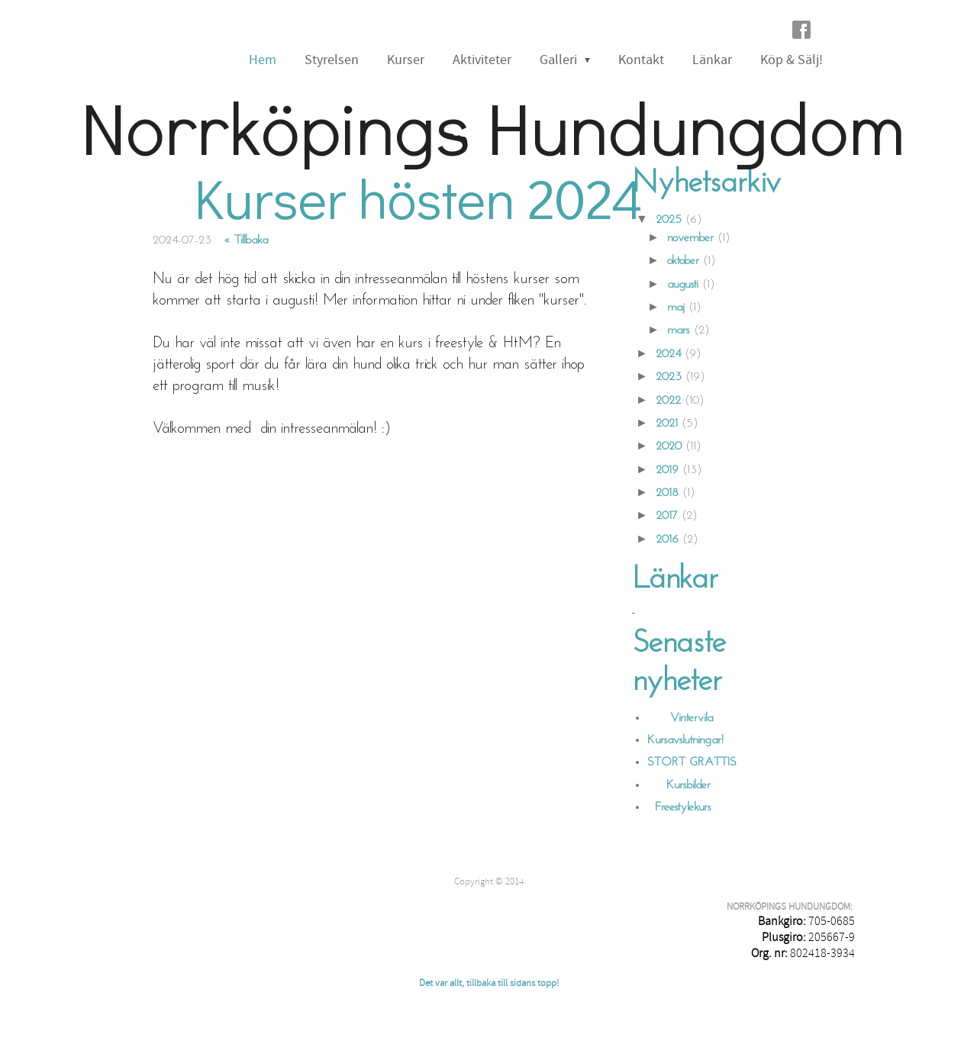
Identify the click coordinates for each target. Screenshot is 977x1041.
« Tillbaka (246, 240)
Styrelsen (332, 60)
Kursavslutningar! (685, 740)
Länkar (712, 60)
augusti (682, 285)
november (690, 238)
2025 (669, 220)
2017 (667, 516)
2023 (669, 377)
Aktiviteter (482, 60)
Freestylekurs (679, 807)
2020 (669, 446)
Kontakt (641, 60)
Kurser (405, 60)
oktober (683, 261)
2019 (667, 470)
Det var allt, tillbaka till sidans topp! (489, 983)
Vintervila (680, 718)
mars (678, 330)
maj (676, 307)
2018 (667, 493)
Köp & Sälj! (791, 60)
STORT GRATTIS (692, 762)
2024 (668, 354)
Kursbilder (680, 785)
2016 (667, 539)
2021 (667, 423)
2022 (668, 401)
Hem (262, 60)
